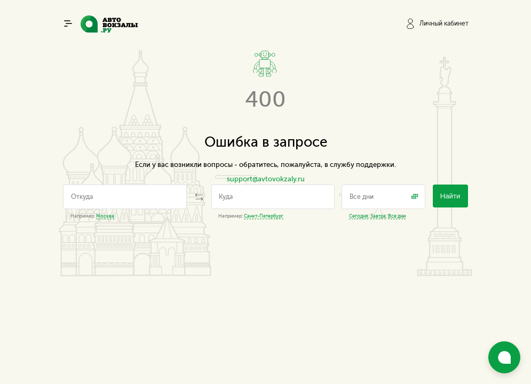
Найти (450, 196)
